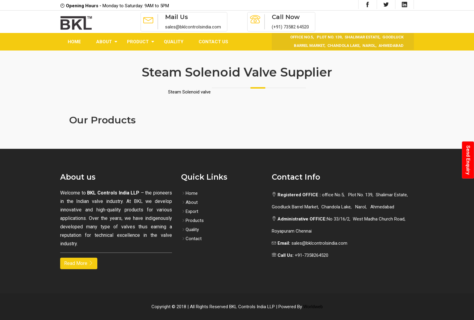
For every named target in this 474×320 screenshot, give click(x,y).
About (104, 41)
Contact (191, 238)
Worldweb (313, 306)
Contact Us (213, 41)
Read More (78, 263)
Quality (173, 41)
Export (189, 211)
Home (74, 41)
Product (138, 41)
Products (192, 220)
